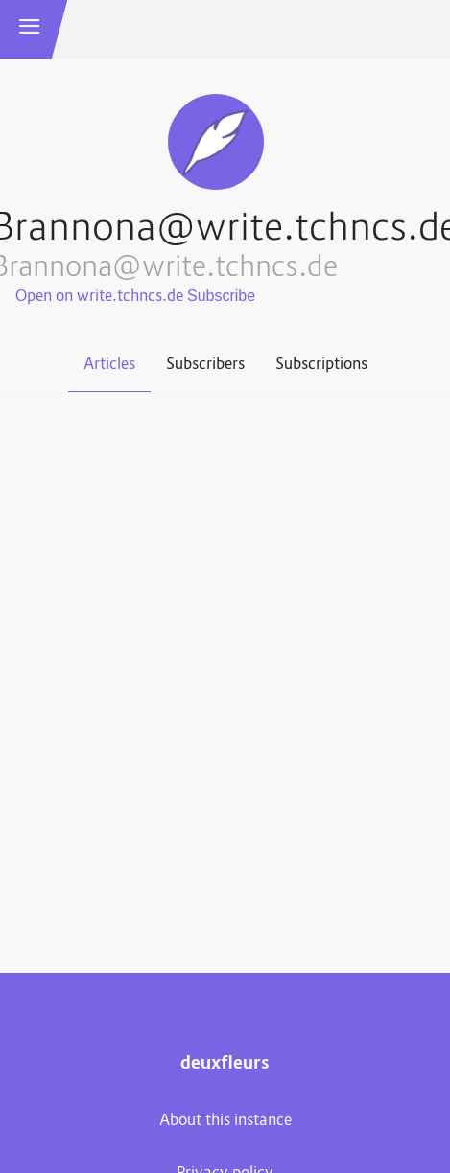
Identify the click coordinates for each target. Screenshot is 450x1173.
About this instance (225, 1121)
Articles (109, 365)
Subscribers (205, 365)
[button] (29, 29)
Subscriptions (321, 365)
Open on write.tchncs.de (99, 297)
